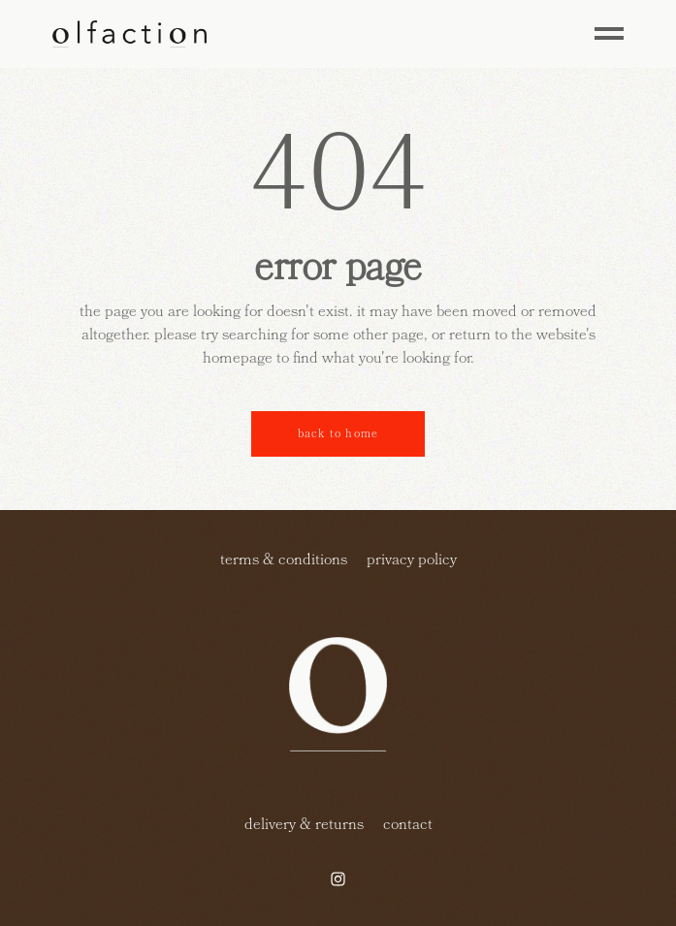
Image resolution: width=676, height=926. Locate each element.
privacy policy (412, 559)
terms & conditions (283, 559)
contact (408, 824)
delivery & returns (304, 824)
